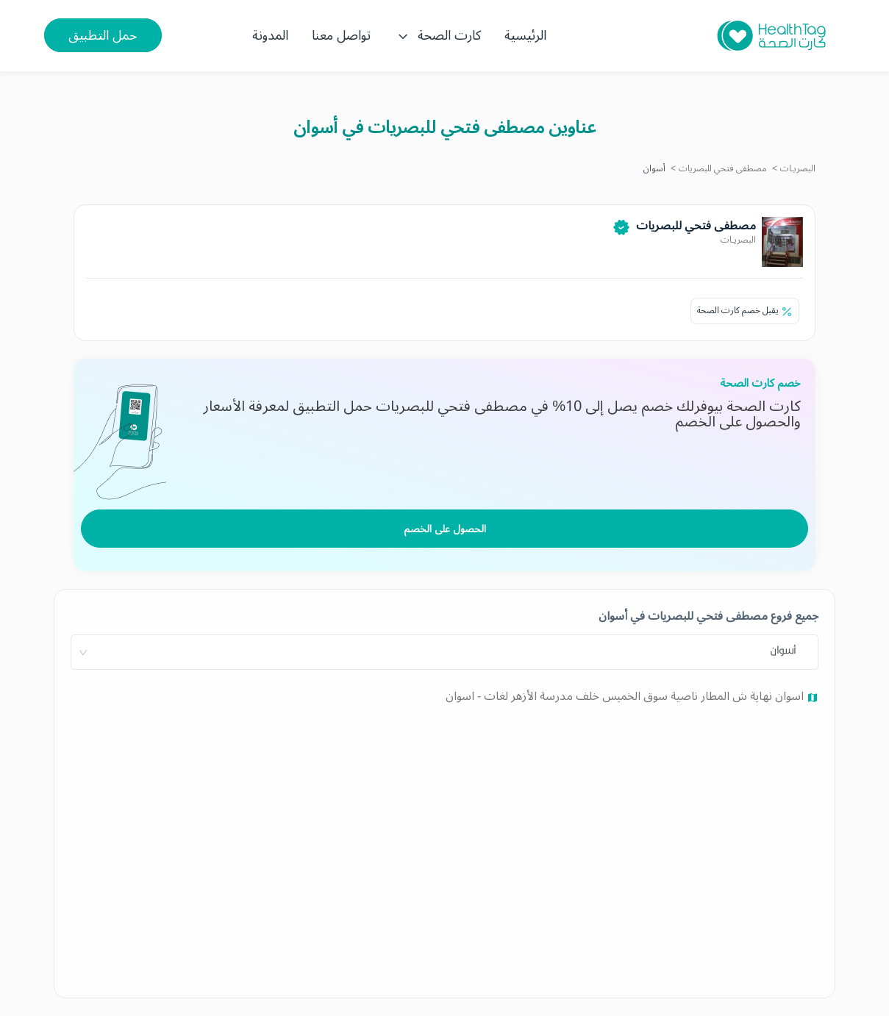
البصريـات (797, 169)
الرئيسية (525, 35)
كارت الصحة (437, 35)
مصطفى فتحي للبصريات (723, 169)
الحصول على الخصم (445, 529)
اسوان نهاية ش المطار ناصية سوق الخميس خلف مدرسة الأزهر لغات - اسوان (626, 696)
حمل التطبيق (103, 35)
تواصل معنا (341, 35)
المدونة (270, 35)
